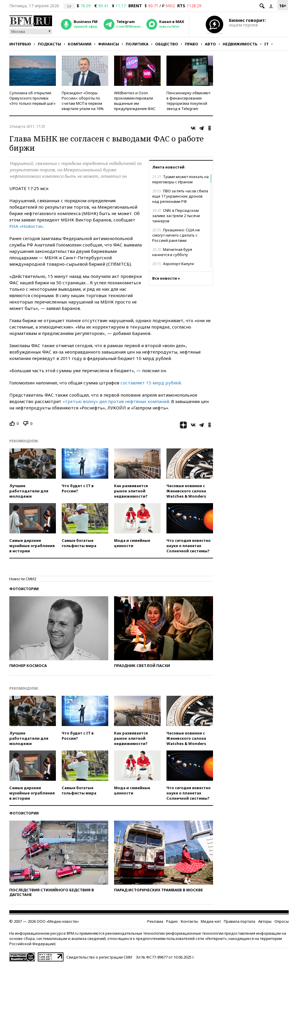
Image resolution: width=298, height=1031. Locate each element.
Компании (79, 44)
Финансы (108, 44)
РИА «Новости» (26, 226)
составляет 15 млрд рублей (150, 383)
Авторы (265, 921)
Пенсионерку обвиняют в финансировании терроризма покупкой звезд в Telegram (188, 100)
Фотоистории (24, 588)
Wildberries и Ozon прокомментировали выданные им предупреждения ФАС (135, 100)
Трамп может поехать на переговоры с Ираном (180, 179)
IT (266, 44)
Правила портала (239, 921)
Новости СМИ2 (22, 578)
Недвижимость (240, 44)
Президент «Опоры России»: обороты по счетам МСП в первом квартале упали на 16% (83, 100)
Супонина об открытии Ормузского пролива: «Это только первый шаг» (32, 98)
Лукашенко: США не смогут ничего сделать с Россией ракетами (176, 235)
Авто (210, 44)
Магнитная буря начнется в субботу (172, 252)
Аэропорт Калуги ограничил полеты (173, 266)
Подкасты (49, 44)
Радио (172, 921)
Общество (166, 44)
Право (191, 44)
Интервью (20, 44)
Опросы (281, 921)
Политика (137, 44)
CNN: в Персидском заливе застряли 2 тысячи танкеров (176, 215)
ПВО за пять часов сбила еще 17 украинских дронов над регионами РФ (180, 196)
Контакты (189, 921)
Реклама (155, 921)
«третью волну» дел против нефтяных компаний (116, 401)
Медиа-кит (211, 921)
